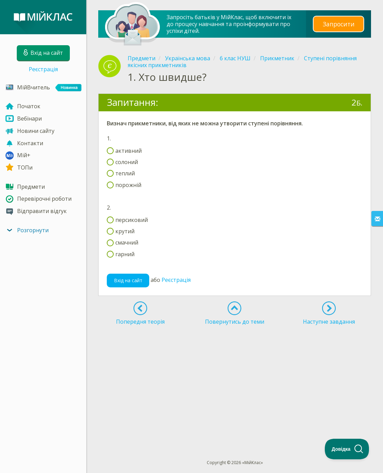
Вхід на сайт (128, 280)
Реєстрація (43, 69)
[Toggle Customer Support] (347, 449)
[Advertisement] (234, 380)
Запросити (338, 24)
